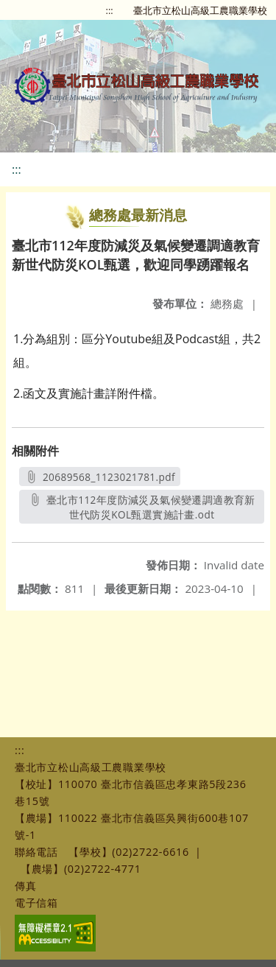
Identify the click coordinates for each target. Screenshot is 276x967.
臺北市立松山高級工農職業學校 (200, 10)
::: (109, 10)
